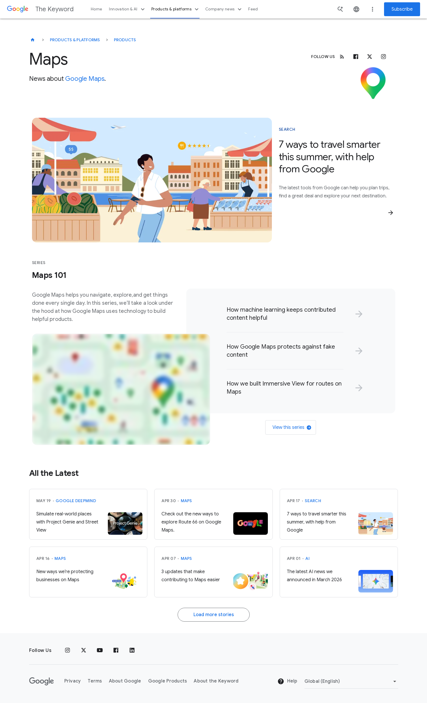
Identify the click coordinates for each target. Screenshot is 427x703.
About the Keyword (216, 681)
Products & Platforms (75, 39)
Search (313, 500)
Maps (186, 500)
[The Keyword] (32, 40)
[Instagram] (383, 56)
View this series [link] (291, 427)
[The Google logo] (41, 681)
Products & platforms (175, 9)
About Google (125, 681)
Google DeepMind (76, 500)
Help (287, 681)
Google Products (167, 681)
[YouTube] (100, 650)
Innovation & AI (127, 9)
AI (307, 558)
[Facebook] (356, 56)
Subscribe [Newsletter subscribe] (402, 9)
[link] (294, 314)
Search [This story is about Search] (287, 129)
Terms (95, 681)
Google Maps (84, 79)
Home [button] (96, 9)
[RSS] (342, 56)
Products (125, 39)
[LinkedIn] (132, 650)
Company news (224, 9)
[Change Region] (351, 681)
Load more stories (213, 615)
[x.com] (370, 56)
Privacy (72, 681)
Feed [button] (253, 9)
